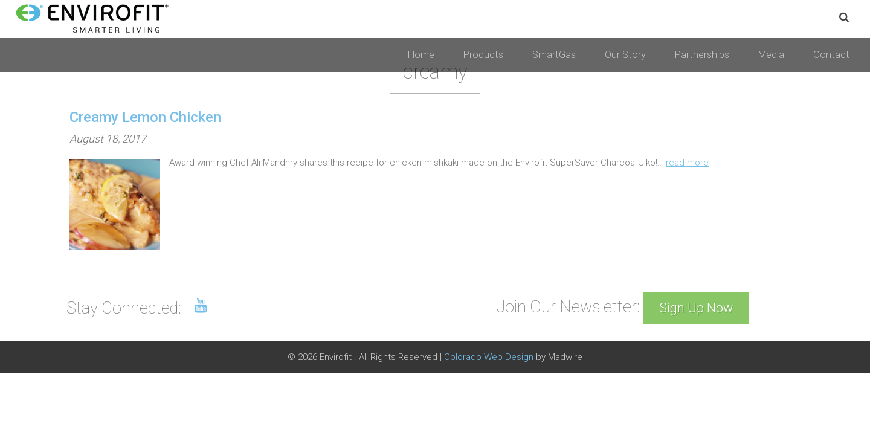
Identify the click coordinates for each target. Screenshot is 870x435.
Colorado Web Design (488, 357)
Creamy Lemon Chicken (145, 117)
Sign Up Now (696, 307)
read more (687, 162)
